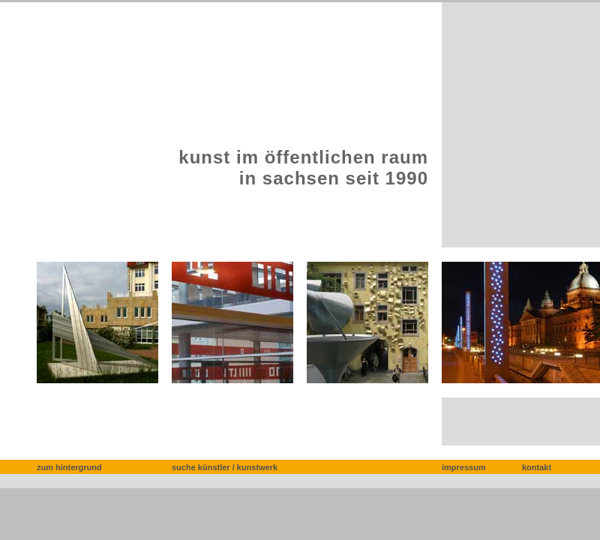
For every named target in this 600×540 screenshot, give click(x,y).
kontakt (536, 467)
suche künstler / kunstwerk (225, 467)
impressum (464, 467)
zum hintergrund (69, 467)
